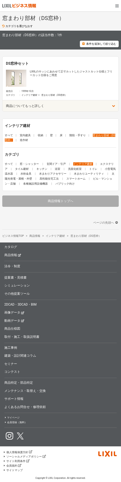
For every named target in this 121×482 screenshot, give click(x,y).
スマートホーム (76, 178)
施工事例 (10, 347)
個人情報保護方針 (17, 452)
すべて (9, 135)
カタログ (10, 247)
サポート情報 (13, 398)
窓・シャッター (30, 164)
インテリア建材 (29, 95)
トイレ (93, 169)
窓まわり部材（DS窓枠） (54, 95)
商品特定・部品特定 (18, 382)
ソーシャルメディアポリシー (24, 456)
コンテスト (12, 371)
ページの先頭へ (106, 222)
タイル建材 (22, 169)
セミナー (10, 364)
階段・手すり (77, 135)
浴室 (58, 169)
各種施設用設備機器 (35, 183)
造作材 (24, 140)
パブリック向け (65, 183)
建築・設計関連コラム (20, 355)
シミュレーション (17, 285)
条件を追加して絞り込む (99, 43)
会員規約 (12, 465)
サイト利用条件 (16, 461)
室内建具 (25, 135)
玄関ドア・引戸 (56, 164)
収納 (40, 135)
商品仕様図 (12, 328)
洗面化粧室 (75, 169)
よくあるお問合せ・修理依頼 (25, 407)
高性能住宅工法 (49, 178)
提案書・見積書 (15, 277)
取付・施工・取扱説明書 (21, 337)
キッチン (42, 169)
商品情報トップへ (60, 201)
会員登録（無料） (15, 422)
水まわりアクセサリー (53, 173)
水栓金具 (26, 173)
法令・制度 (12, 266)
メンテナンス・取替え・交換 (25, 391)
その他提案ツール (17, 293)
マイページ (12, 417)
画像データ (14, 312)
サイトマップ (13, 470)
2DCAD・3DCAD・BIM (20, 304)
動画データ (14, 320)
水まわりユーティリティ (89, 173)
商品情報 (12, 255)
